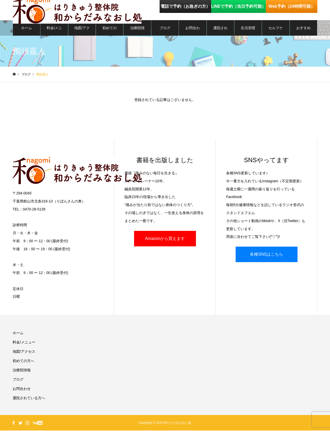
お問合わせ (192, 31)
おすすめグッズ (303, 31)
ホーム (26, 28)
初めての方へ (109, 31)
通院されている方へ (220, 31)
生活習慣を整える (248, 31)
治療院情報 (137, 31)
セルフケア (275, 31)
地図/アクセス (82, 31)
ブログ (165, 28)
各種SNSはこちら (266, 255)
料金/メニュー (54, 31)
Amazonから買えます (165, 239)
